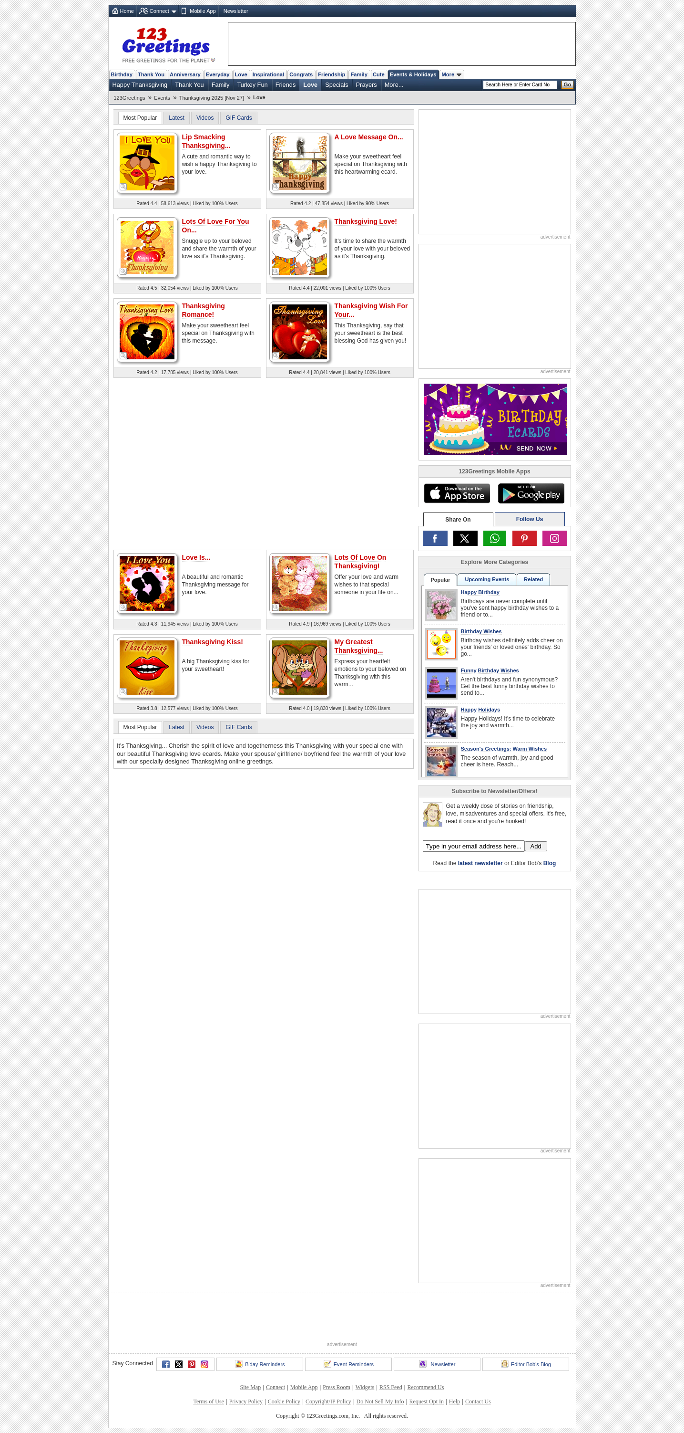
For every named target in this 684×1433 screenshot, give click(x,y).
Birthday (122, 74)
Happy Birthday (480, 592)
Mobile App (202, 11)
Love (241, 74)
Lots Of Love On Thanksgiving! (361, 562)
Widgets (365, 1387)
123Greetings (129, 98)
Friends (286, 84)
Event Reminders (349, 1364)
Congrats (301, 74)
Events (162, 98)
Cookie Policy (284, 1401)
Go (568, 84)
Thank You (151, 74)
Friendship (331, 74)
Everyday (218, 74)
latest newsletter (480, 863)
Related (533, 579)
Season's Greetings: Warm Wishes (504, 749)
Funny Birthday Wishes (490, 670)
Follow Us (529, 519)
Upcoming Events (487, 579)
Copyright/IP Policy (328, 1401)
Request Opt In (426, 1401)
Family (358, 74)
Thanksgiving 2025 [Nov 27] (211, 98)
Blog (549, 863)
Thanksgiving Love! (366, 221)
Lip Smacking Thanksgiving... (206, 141)
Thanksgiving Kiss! (212, 642)
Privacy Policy (246, 1401)
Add (536, 846)
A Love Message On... (369, 137)
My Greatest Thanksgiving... (359, 646)
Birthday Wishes (481, 631)
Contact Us (478, 1401)
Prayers (366, 84)
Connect (159, 11)
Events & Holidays (413, 74)
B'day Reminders (260, 1364)
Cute (379, 74)
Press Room (336, 1387)
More (451, 74)
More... (394, 84)
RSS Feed (390, 1387)
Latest (176, 118)
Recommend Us (425, 1387)
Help (454, 1401)
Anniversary (185, 74)
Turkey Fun (252, 84)
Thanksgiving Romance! (203, 310)
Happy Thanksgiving (140, 84)
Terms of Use (208, 1401)
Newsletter (236, 11)
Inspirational (269, 74)
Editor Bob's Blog (526, 1364)
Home (127, 11)
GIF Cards (238, 118)
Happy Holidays (480, 709)
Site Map (250, 1387)
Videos (205, 118)
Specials (336, 84)
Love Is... (196, 557)
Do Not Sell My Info (380, 1401)
